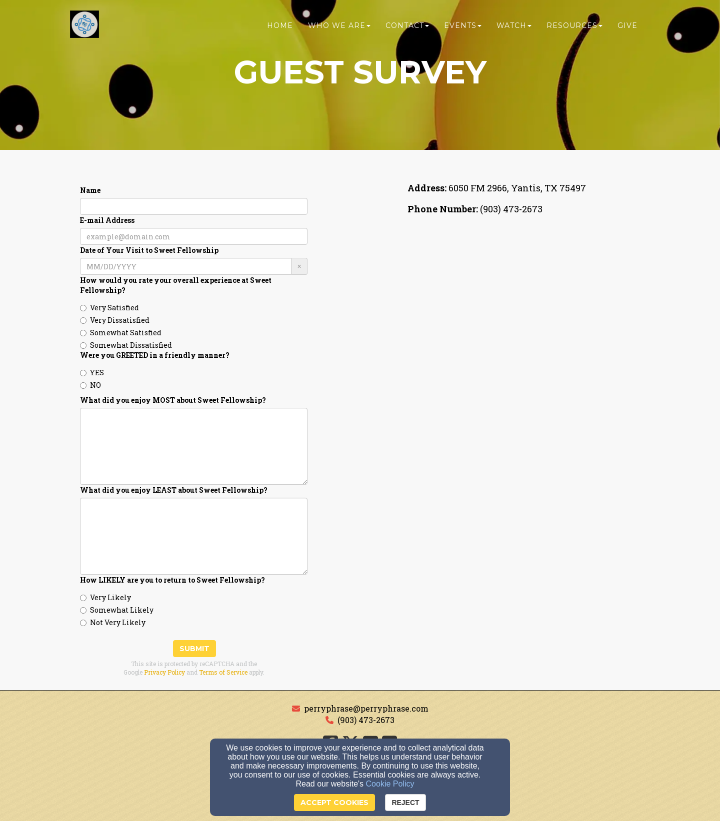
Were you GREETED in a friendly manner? (155, 355)
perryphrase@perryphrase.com (366, 708)
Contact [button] (407, 28)
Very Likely (105, 597)
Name (90, 190)
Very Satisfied (109, 307)
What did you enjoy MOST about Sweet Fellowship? (173, 400)
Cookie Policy (390, 784)
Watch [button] (514, 28)
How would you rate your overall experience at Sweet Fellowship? (176, 285)
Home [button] (280, 28)
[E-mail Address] (194, 236)
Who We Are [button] (339, 28)
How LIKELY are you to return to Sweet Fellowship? (172, 580)
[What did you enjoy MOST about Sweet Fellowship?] (194, 446)
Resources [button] (574, 28)
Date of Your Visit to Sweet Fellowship (149, 250)
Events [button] (463, 28)
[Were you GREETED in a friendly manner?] (83, 373)
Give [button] (628, 28)
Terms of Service (223, 672)
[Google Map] (526, 300)
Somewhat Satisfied (121, 332)
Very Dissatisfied (115, 320)
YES (92, 372)
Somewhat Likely (117, 610)
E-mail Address (107, 220)
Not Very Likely (113, 622)
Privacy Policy (164, 672)
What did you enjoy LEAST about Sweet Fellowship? (174, 490)
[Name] (194, 206)
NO (90, 385)
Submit (195, 648)
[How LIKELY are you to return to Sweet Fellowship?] (83, 598)
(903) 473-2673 (366, 720)
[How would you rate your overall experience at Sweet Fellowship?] (83, 308)
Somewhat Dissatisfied (126, 345)
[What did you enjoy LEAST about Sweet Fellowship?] (194, 536)
